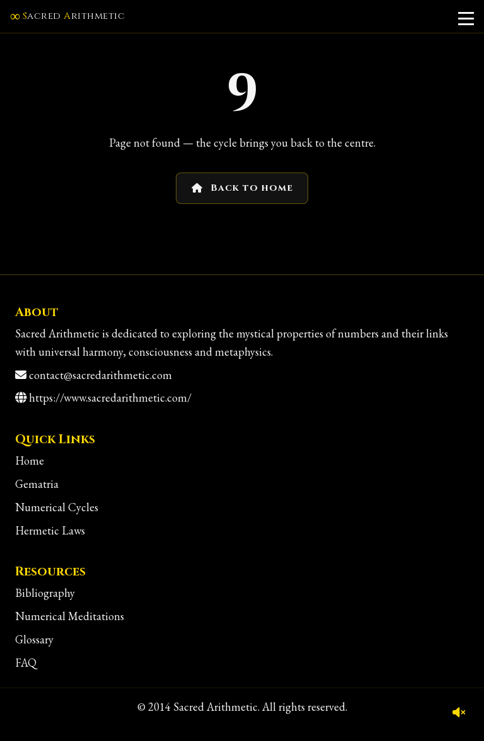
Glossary (34, 639)
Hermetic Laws (50, 530)
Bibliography (45, 592)
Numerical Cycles (56, 507)
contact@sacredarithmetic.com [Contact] (100, 375)
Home (29, 460)
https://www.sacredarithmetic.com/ (110, 397)
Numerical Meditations (69, 616)
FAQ (26, 662)
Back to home (242, 188)
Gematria (37, 484)
